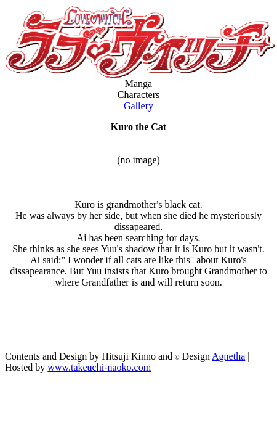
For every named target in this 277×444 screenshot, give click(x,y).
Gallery (138, 106)
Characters (138, 94)
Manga (138, 83)
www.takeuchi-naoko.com (99, 367)
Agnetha (228, 356)
